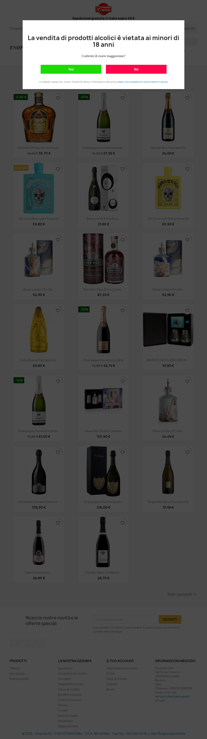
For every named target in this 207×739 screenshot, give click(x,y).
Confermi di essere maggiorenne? (103, 56)
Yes (71, 69)
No (136, 69)
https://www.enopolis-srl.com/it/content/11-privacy (143, 81)
